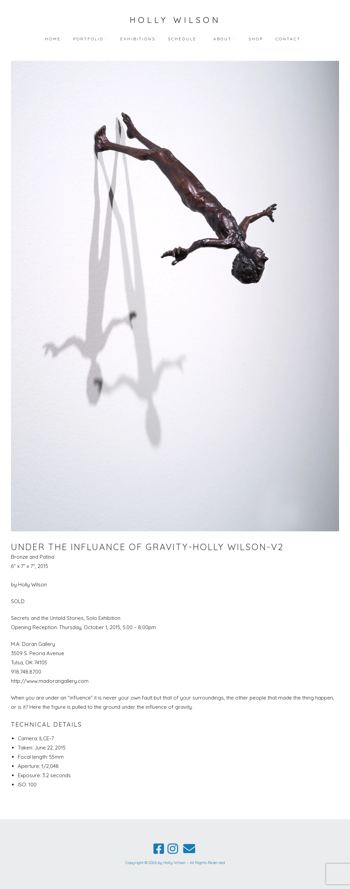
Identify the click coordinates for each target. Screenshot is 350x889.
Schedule (182, 38)
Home (53, 38)
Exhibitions (138, 38)
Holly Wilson (175, 20)
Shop (255, 38)
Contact (287, 38)
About (222, 38)
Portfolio (88, 38)
